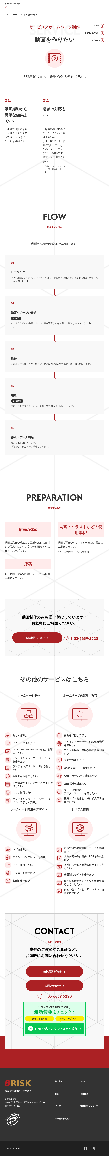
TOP (6, 14)
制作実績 (58, 1089)
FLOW (95, 26)
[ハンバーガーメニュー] (104, 6)
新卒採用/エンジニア (89, 1114)
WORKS (94, 42)
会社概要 (84, 1102)
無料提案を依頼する (31, 992)
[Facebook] (85, 1155)
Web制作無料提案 (62, 1126)
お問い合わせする (77, 992)
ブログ (58, 1114)
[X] (94, 1156)
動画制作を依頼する (34, 640)
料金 (57, 1102)
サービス (16, 14)
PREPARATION (91, 34)
